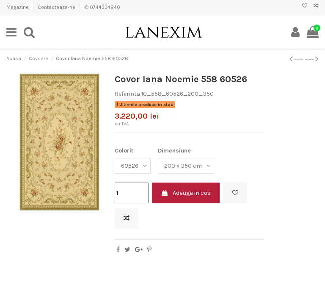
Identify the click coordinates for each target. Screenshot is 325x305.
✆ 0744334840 (102, 7)
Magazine (18, 7)
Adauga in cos (186, 193)
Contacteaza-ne (57, 7)
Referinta (127, 93)
